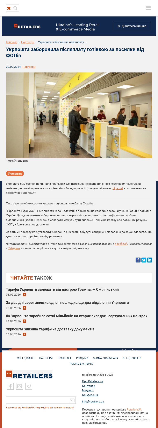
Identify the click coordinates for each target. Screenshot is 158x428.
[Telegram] (28, 385)
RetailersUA (134, 409)
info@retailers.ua (93, 401)
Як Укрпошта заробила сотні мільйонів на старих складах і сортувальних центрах (76, 316)
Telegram (14, 248)
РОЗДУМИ (82, 356)
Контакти (88, 385)
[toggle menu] (148, 8)
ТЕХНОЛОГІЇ (64, 356)
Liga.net (118, 188)
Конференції (90, 394)
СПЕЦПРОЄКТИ (132, 356)
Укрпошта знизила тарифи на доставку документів (50, 329)
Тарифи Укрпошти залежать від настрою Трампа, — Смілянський (62, 289)
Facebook (121, 243)
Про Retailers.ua (92, 381)
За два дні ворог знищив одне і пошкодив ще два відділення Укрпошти (67, 302)
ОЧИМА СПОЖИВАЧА (105, 356)
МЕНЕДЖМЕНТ (26, 356)
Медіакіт (88, 390)
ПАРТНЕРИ (46, 356)
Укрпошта (15, 173)
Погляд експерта (81, 361)
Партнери (27, 42)
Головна (11, 42)
